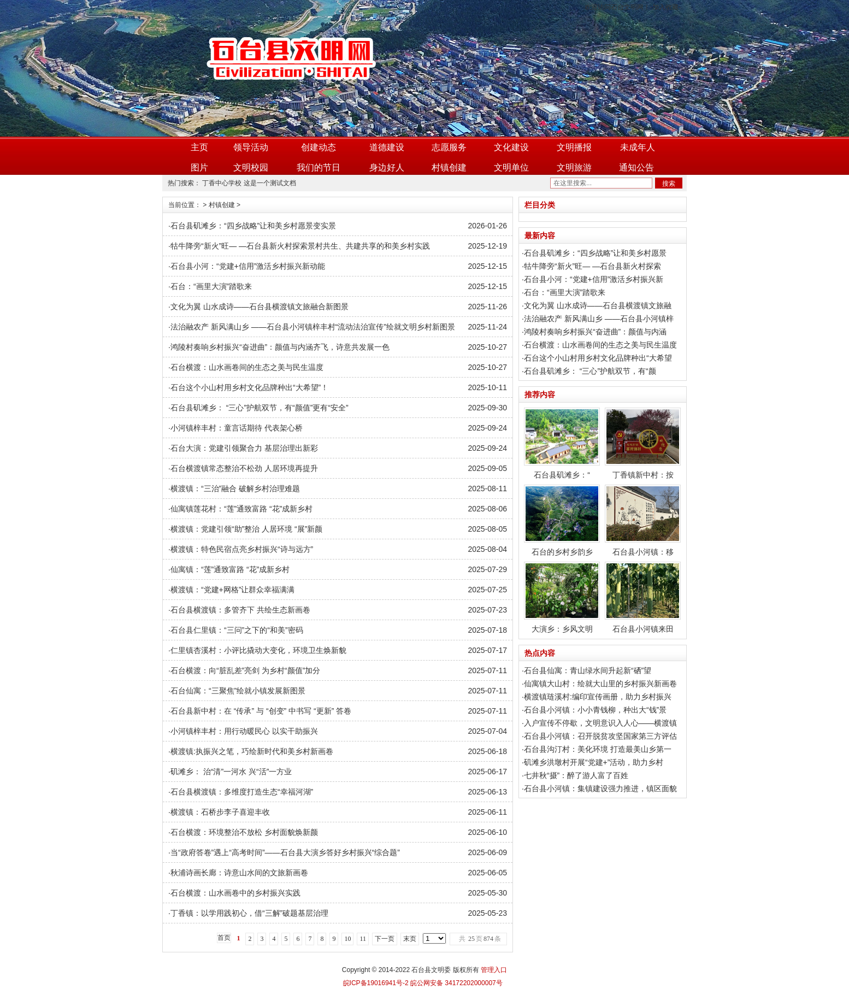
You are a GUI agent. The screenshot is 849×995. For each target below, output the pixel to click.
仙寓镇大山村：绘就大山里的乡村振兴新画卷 (600, 683)
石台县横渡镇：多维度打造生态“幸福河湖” (241, 791)
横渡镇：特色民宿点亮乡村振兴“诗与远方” (241, 549)
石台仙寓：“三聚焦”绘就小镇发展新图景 (237, 690)
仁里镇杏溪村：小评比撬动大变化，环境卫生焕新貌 (258, 650)
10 (347, 939)
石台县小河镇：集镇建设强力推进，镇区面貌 (600, 788)
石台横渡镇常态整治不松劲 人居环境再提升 (244, 468)
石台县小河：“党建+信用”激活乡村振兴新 (594, 279)
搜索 (668, 183)
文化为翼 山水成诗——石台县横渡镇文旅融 (597, 305)
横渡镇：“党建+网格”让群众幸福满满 (232, 589)
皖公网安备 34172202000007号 (456, 983)
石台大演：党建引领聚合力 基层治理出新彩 (244, 448)
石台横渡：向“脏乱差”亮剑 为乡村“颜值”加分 (245, 670)
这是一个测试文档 (270, 183)
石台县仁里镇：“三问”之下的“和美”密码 (236, 630)
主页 (199, 147)
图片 (199, 167)
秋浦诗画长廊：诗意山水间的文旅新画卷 (239, 872)
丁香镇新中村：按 (643, 443)
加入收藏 (665, 7)
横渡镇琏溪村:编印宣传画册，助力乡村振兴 (597, 696)
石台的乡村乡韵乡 (562, 520)
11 (362, 939)
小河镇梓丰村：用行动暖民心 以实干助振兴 (244, 731)
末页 (409, 939)
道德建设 (386, 147)
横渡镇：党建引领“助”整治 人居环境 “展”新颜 (246, 529)
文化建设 (511, 147)
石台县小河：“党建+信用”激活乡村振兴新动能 (248, 266)
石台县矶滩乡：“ (562, 443)
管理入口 (494, 970)
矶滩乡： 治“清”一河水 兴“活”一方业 (231, 771)
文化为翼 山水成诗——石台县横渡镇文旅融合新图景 (259, 306)
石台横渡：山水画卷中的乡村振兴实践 (235, 892)
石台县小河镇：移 (643, 520)
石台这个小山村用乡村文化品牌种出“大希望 (598, 358)
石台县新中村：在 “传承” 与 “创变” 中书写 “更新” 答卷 (260, 710)
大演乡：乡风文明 (562, 597)
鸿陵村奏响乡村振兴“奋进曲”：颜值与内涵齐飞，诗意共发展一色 (280, 347)
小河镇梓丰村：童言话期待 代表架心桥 (236, 427)
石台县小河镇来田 (643, 597)
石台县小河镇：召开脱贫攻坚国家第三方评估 (600, 736)
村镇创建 (449, 167)
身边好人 (386, 167)
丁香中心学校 (221, 183)
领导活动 (250, 147)
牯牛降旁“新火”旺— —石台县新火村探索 (592, 266)
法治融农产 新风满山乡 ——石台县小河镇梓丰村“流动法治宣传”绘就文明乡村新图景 (312, 326)
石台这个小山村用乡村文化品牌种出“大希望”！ (249, 387)
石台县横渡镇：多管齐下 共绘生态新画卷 (240, 609)
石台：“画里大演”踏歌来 (211, 286)
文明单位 (511, 167)
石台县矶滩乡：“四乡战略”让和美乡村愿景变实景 (253, 225)
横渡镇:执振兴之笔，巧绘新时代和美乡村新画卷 (251, 751)
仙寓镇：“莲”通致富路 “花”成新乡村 (230, 569)
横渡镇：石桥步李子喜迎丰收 (220, 812)
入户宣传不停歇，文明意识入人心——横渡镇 (600, 723)
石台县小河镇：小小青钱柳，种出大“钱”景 (595, 709)
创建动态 (318, 147)
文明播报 (574, 147)
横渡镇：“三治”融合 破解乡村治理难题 (235, 488)
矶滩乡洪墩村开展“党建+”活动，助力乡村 (594, 762)
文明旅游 (574, 167)
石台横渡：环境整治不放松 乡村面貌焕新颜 (244, 832)
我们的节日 (318, 167)
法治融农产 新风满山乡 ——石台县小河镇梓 (599, 318)
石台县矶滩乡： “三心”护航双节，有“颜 (590, 371)
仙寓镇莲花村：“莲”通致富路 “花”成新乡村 (241, 508)
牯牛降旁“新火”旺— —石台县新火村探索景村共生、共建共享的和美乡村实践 (300, 246)
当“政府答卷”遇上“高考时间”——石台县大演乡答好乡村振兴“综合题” (285, 852)
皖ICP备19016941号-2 (376, 983)
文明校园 (250, 167)
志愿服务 (449, 147)
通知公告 (636, 167)
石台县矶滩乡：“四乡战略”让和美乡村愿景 (595, 253)
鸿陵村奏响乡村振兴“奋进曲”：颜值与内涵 (595, 331)
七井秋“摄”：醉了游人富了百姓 (576, 775)
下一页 (384, 939)
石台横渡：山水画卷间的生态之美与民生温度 (246, 367)
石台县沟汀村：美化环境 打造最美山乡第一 (597, 749)
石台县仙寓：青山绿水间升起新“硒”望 (587, 670)
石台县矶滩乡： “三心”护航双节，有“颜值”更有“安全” (259, 407)
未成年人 (637, 147)
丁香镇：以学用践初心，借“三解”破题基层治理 (249, 913)
